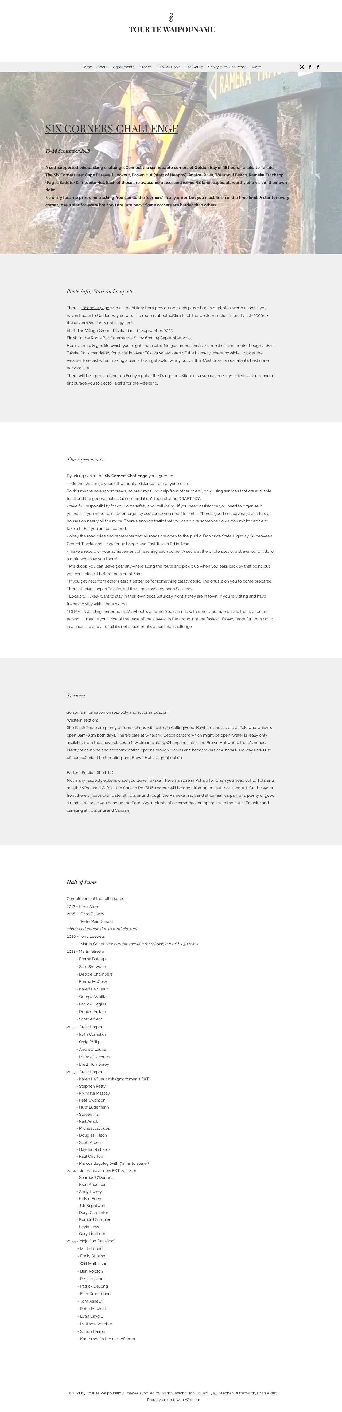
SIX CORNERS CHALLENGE (111, 128)
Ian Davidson (102, 1241)
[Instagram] (302, 67)
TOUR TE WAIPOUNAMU (172, 29)
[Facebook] (310, 67)
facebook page (95, 307)
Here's (73, 345)
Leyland (95, 1278)
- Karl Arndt (88, 1339)
